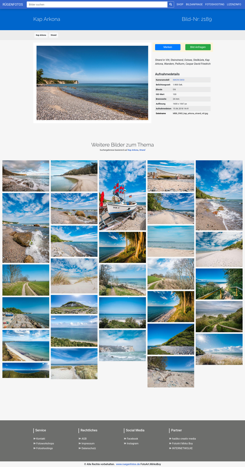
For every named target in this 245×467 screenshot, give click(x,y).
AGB (83, 438)
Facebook (131, 438)
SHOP (180, 4)
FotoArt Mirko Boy (181, 443)
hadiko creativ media (182, 438)
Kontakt (39, 438)
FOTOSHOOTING (214, 4)
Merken (167, 47)
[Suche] (97, 4)
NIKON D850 (179, 80)
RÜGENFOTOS (13, 4)
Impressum (87, 443)
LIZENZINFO (234, 4)
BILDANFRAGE (194, 4)
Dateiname (161, 113)
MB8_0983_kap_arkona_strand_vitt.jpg (190, 113)
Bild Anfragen (198, 47)
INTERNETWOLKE (181, 448)
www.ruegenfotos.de (128, 464)
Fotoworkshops (43, 443)
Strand (53, 35)
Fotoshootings (43, 448)
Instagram (131, 443)
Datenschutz (87, 448)
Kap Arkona (41, 35)
